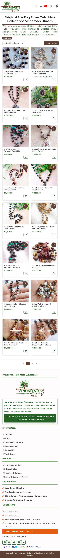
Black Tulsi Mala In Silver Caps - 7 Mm (14, 228)
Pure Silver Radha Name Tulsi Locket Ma (42, 72)
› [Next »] (36, 363)
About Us (8, 434)
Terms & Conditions (13, 465)
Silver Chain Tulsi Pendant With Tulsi (43, 111)
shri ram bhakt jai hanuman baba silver (41, 344)
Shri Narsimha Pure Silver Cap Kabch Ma (43, 189)
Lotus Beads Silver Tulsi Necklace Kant (14, 189)
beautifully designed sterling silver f (41, 305)
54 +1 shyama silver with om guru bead (43, 228)
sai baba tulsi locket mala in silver (44, 266)
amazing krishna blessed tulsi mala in (15, 305)
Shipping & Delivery (13, 473)
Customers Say (11, 446)
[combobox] (13, 43)
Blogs (6, 438)
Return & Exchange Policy (16, 477)
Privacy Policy (10, 469)
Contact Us (9, 450)
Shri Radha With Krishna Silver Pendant (14, 111)
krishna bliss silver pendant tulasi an (12, 266)
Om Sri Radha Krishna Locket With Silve (13, 72)
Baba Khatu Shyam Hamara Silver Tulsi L (44, 150)
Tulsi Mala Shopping (13, 442)
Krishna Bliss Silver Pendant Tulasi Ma (12, 150)
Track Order (9, 454)
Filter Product (51, 43)
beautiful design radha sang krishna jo (14, 344)
